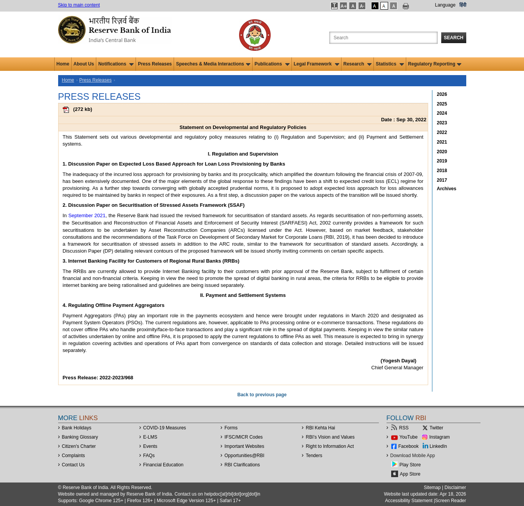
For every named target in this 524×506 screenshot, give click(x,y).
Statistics (390, 64)
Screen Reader (450, 500)
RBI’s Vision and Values (330, 437)
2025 (442, 104)
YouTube (409, 437)
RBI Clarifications (242, 464)
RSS (404, 428)
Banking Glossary (80, 437)
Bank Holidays (77, 428)
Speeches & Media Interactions (213, 64)
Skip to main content (79, 5)
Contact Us (73, 464)
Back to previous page (261, 394)
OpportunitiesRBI (244, 455)
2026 (442, 94)
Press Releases (155, 64)
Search (454, 37)
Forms (231, 428)
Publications (272, 64)
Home (63, 64)
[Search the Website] (383, 38)
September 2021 (86, 215)
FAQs (149, 455)
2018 (442, 170)
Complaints (73, 455)
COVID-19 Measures (164, 428)
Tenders (314, 455)
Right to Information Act (330, 446)
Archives (447, 188)
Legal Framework (316, 64)
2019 (442, 161)
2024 (442, 113)
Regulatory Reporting (435, 64)
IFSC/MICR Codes (243, 437)
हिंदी (462, 5)
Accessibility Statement (408, 500)
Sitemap (432, 487)
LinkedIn (438, 446)
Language (445, 5)
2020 (442, 151)
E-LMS (150, 437)
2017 (442, 180)
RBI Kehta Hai (320, 428)
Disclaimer (455, 487)
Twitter (436, 428)
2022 (442, 132)
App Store (410, 474)
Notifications (116, 64)
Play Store (410, 464)
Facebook (408, 446)
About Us (84, 64)
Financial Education (163, 464)
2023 (442, 123)
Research (357, 64)
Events (150, 446)
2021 (442, 142)
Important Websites (244, 446)
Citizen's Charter (79, 446)
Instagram (439, 437)
